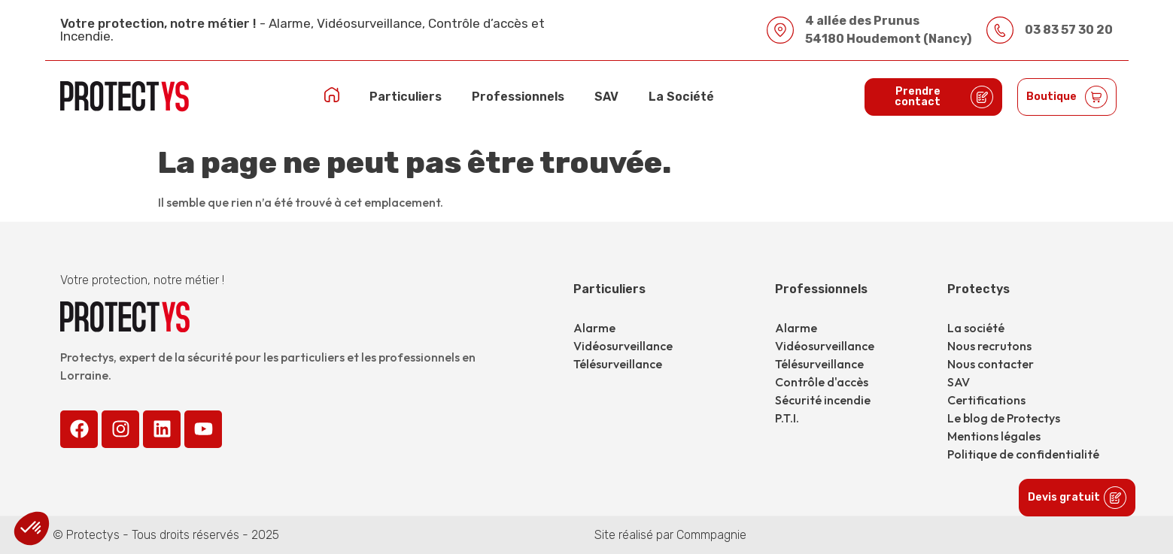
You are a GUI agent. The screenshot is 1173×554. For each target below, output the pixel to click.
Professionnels (518, 96)
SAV (606, 96)
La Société (681, 96)
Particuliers (405, 96)
